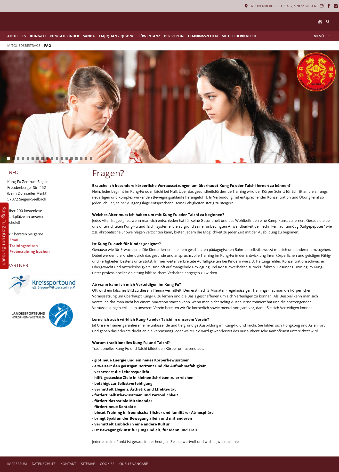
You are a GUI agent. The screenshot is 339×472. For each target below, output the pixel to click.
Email (14, 239)
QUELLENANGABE (133, 463)
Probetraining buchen (29, 251)
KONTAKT (68, 463)
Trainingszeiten (23, 245)
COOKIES (107, 463)
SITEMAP (88, 463)
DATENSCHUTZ (44, 463)
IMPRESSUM (17, 463)
